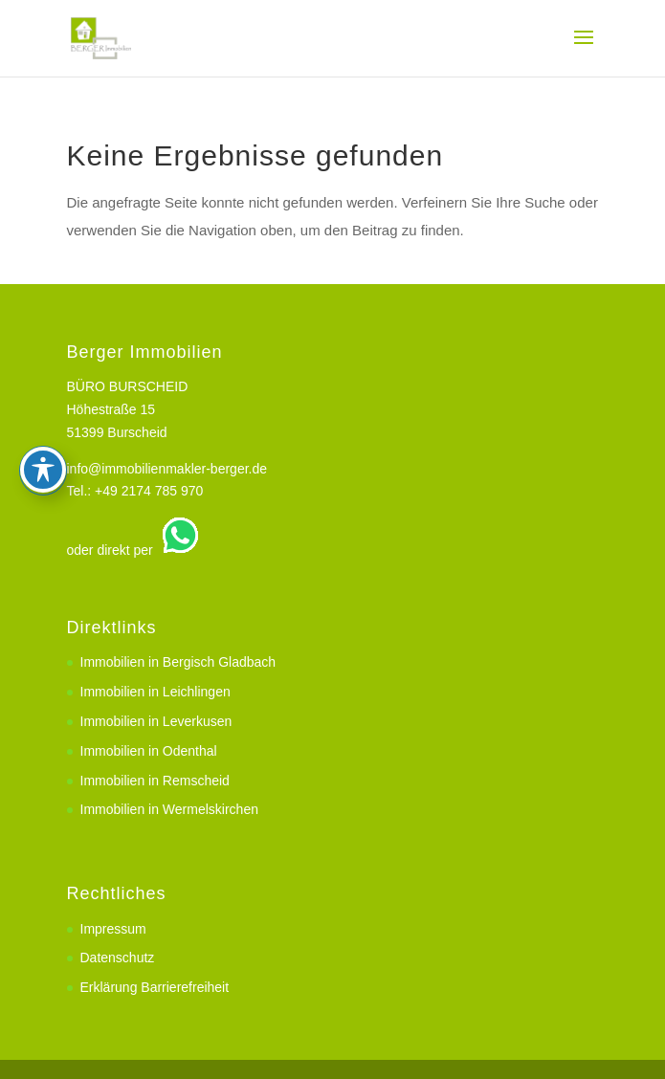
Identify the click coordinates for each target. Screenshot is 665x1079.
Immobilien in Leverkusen (156, 721)
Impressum (113, 928)
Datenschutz (117, 957)
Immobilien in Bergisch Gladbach (178, 662)
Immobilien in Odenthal (148, 751)
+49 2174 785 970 (149, 490)
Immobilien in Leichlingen (155, 691)
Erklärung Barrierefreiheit (155, 987)
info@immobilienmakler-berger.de (167, 468)
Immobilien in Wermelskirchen (169, 809)
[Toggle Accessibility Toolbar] (43, 402)
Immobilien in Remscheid (155, 780)
